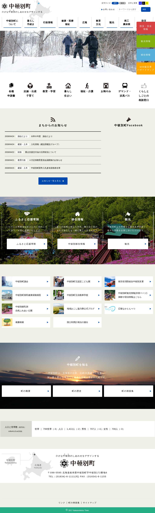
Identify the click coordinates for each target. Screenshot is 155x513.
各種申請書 (11, 93)
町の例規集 (74, 503)
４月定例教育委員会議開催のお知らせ (33, 160)
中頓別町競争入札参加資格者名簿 (32, 168)
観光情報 (146, 41)
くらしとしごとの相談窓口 (144, 95)
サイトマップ (90, 503)
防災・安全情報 (146, 27)
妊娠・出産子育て (30, 93)
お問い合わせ (109, 9)
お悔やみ (106, 91)
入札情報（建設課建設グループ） (32, 144)
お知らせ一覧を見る (51, 181)
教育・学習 (49, 91)
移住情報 (146, 55)
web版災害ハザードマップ (145, 68)
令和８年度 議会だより (29, 136)
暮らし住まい (68, 93)
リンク (61, 503)
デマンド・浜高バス (124, 93)
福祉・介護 (87, 91)
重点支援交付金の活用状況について (30, 152)
